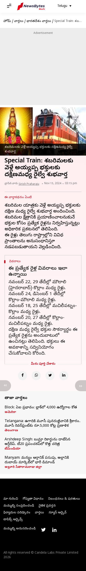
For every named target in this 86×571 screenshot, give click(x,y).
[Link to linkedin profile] (54, 530)
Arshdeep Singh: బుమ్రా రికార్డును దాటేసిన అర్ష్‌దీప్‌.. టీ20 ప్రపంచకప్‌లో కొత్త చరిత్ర (37, 442)
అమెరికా (10, 412)
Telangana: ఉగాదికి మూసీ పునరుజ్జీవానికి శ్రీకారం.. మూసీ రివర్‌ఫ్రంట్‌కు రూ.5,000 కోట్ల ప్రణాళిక (42, 423)
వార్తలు (18, 21)
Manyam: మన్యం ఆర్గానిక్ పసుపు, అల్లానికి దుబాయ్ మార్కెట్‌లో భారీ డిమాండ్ (37, 460)
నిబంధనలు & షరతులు (64, 499)
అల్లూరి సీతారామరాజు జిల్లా (23, 467)
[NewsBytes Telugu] (31, 6)
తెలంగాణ (11, 431)
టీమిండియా (12, 449)
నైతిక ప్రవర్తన (47, 506)
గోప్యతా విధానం (33, 499)
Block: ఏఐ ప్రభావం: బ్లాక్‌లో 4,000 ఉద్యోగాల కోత (41, 407)
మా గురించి (10, 499)
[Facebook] (22, 375)
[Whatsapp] (36, 375)
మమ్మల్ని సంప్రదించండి (18, 506)
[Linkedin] (63, 375)
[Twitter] (50, 375)
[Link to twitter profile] (43, 530)
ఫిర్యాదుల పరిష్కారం (16, 513)
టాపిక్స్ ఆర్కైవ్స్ (13, 519)
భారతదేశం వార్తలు (39, 21)
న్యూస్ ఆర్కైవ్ (58, 513)
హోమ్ (7, 21)
